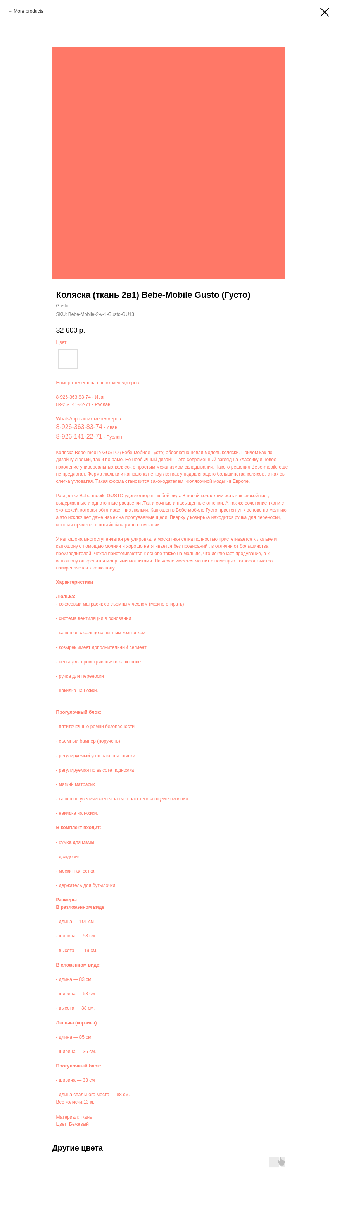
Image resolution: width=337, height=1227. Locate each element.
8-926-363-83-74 (73, 397)
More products (28, 11)
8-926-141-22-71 (73, 404)
